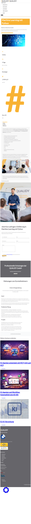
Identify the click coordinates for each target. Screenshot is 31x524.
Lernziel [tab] (4, 124)
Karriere (3, 460)
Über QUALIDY (4, 459)
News (2, 461)
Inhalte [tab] (4, 123)
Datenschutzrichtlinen (9, 255)
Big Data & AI (3, 455)
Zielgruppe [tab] (4, 125)
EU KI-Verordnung (7, 423)
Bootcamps (3, 456)
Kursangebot (3, 369)
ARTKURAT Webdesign (28, 485)
